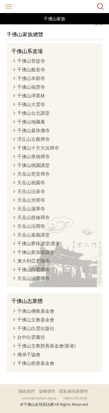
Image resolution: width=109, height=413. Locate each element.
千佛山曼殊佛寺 (33, 130)
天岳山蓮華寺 (31, 208)
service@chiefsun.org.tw (39, 398)
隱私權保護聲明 (73, 391)
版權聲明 (47, 391)
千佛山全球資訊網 (54, 6)
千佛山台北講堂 (33, 113)
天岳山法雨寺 (31, 226)
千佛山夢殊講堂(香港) (39, 243)
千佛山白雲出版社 (35, 328)
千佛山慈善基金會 (35, 363)
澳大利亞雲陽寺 (33, 261)
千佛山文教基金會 (35, 319)
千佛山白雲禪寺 (33, 269)
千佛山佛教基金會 (35, 311)
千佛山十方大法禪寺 (38, 148)
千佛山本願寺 (31, 78)
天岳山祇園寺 (31, 182)
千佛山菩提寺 (31, 61)
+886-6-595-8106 (75, 398)
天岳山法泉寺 (31, 191)
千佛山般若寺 (31, 69)
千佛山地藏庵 (31, 122)
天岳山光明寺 (31, 200)
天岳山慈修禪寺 (33, 217)
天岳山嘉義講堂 (33, 235)
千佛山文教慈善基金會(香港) (46, 346)
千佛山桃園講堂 (33, 165)
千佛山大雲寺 (31, 104)
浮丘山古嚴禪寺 (33, 139)
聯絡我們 (26, 391)
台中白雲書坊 (31, 337)
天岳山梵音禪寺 (33, 174)
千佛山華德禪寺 (33, 156)
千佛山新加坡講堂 (35, 252)
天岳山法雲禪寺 (33, 278)
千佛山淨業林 (31, 95)
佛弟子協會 (28, 354)
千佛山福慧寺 (31, 87)
